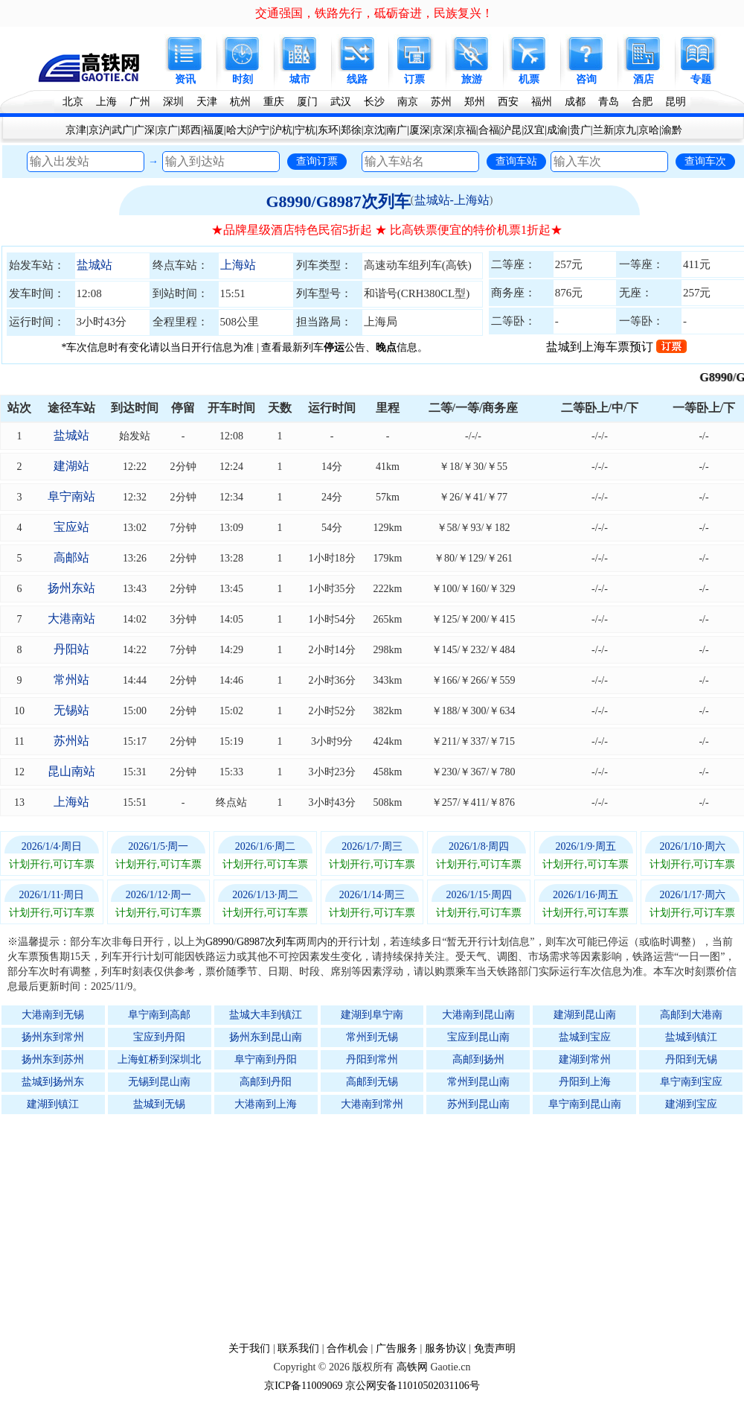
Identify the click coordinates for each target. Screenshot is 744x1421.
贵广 (580, 130)
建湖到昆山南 (585, 1014)
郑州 (474, 101)
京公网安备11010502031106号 (412, 1385)
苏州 (441, 101)
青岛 (608, 101)
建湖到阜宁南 (372, 1014)
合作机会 (347, 1348)
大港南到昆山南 (478, 1014)
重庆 (273, 101)
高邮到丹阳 (266, 1081)
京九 (625, 130)
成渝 (557, 130)
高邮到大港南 (691, 1014)
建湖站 (71, 466)
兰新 (603, 130)
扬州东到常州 (53, 1037)
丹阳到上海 (585, 1081)
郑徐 (351, 130)
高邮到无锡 (372, 1081)
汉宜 (534, 130)
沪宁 (258, 130)
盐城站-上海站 (452, 200)
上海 (106, 101)
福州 (541, 101)
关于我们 (249, 1348)
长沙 (374, 101)
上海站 (238, 264)
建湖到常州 (585, 1059)
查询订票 (317, 161)
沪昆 (511, 130)
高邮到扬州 (478, 1059)
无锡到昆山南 (159, 1081)
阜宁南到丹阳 (265, 1059)
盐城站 (94, 264)
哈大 (236, 130)
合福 (488, 130)
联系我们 (298, 1348)
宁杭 (305, 130)
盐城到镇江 (691, 1037)
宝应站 (71, 527)
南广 (396, 130)
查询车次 (705, 161)
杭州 (240, 101)
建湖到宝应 (691, 1104)
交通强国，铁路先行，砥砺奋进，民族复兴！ (374, 13)
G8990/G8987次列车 (338, 201)
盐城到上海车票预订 (616, 346)
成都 (575, 101)
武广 (122, 130)
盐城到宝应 (585, 1037)
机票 (529, 79)
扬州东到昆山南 (265, 1037)
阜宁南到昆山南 (584, 1104)
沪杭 (282, 130)
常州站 (71, 679)
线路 (357, 79)
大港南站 (71, 618)
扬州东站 (71, 588)
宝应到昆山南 (478, 1037)
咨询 (586, 79)
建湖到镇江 (53, 1104)
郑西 (190, 130)
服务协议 (445, 1348)
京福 (465, 130)
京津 (75, 130)
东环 (328, 130)
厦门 (307, 101)
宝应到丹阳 (159, 1037)
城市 (299, 79)
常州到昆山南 (478, 1081)
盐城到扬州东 (53, 1081)
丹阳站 (71, 649)
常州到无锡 (372, 1037)
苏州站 (71, 740)
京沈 (374, 130)
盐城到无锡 (159, 1104)
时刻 (242, 79)
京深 (442, 130)
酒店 (643, 79)
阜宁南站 (71, 496)
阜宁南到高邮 (159, 1014)
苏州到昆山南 (478, 1104)
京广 (167, 130)
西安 (508, 101)
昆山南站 (71, 771)
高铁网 (412, 1367)
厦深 (419, 130)
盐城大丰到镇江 (265, 1014)
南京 (407, 101)
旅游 (471, 79)
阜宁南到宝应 (691, 1081)
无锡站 (71, 710)
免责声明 (495, 1348)
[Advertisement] (379, 1227)
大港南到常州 (372, 1104)
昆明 (675, 101)
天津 (206, 101)
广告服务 (396, 1348)
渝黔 (671, 130)
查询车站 (516, 161)
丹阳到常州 (372, 1059)
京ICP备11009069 (303, 1385)
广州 (139, 101)
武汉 (340, 101)
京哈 (648, 130)
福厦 (213, 130)
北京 (72, 101)
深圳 (173, 101)
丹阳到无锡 (691, 1059)
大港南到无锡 (53, 1014)
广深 (144, 130)
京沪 (99, 130)
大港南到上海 (265, 1104)
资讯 (185, 79)
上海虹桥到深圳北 (159, 1059)
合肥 (642, 101)
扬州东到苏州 (53, 1059)
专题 (700, 79)
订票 (414, 79)
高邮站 (71, 557)
